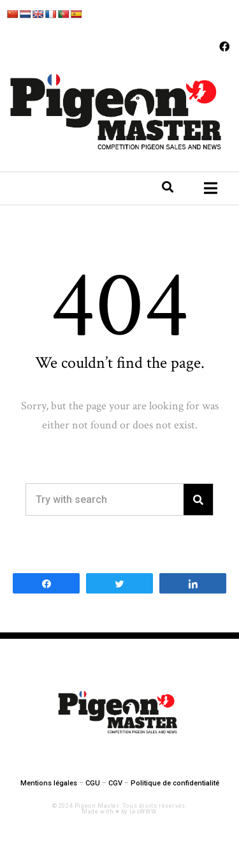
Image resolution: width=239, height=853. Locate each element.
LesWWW (142, 811)
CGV (115, 783)
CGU (92, 783)
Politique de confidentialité (175, 783)
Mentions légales (48, 783)
